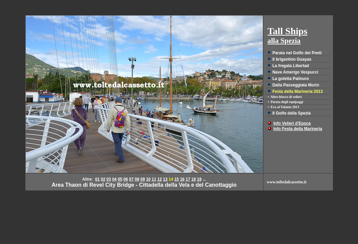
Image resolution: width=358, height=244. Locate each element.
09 (142, 179)
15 (176, 179)
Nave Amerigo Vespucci (295, 72)
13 (165, 179)
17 (188, 179)
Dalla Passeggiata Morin (295, 85)
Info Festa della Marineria (297, 128)
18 (193, 179)
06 (125, 179)
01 (97, 179)
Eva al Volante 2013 (285, 107)
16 (182, 179)
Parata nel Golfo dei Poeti (296, 52)
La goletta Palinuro (290, 78)
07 (131, 179)
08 (137, 179)
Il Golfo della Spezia (291, 113)
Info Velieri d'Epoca (292, 123)
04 (114, 179)
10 (148, 179)
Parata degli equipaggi (287, 102)
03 (108, 179)
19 (199, 179)
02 (103, 179)
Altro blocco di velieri (285, 97)
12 (159, 179)
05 (120, 179)
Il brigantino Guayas (291, 59)
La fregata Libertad (290, 65)
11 (154, 179)
